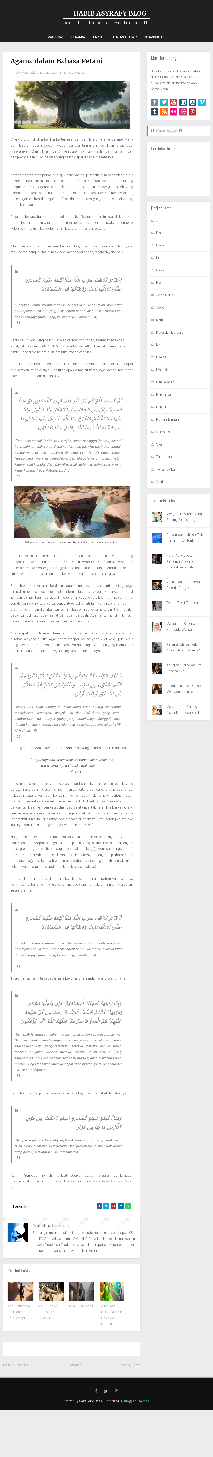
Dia (158, 233)
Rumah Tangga (167, 420)
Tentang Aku (165, 469)
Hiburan (161, 283)
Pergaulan (163, 407)
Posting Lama (130, 1412)
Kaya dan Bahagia (170, 332)
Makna (161, 357)
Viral (159, 482)
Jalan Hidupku (166, 295)
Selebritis (163, 432)
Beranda (75, 1412)
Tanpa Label (165, 457)
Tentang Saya (123, 37)
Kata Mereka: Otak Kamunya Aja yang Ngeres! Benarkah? (180, 561)
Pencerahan (165, 382)
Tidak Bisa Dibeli (81, 1353)
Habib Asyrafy (60, 1272)
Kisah (160, 345)
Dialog (161, 245)
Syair (160, 444)
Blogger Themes (136, 1448)
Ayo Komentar (79, 73)
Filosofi (161, 258)
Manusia (162, 370)
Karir (159, 320)
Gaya (160, 270)
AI (157, 220)
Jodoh (161, 307)
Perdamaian (165, 395)
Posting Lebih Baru (17, 1412)
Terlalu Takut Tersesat (182, 603)
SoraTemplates (90, 1448)
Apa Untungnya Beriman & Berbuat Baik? (18, 1359)
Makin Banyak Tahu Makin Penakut (48, 1359)
